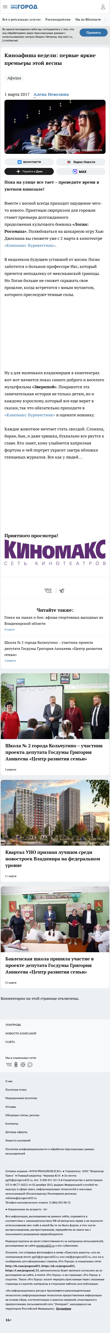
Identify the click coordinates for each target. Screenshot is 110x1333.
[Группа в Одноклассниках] (15, 1064)
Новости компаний (17, 1140)
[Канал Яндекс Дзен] (29, 171)
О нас (9, 1081)
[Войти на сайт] (103, 6)
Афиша (14, 78)
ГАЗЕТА (10, 1042)
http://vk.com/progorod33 (22, 1266)
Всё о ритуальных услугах (21, 19)
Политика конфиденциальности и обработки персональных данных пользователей (49, 1151)
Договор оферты (16, 1132)
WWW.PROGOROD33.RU (45, 1171)
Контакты (11, 1123)
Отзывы (10, 1106)
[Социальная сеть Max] (81, 171)
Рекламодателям (58, 19)
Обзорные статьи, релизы (22, 1115)
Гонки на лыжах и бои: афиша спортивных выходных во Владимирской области (55, 624)
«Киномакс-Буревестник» (29, 245)
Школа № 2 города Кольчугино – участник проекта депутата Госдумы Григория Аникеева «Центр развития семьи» (55, 652)
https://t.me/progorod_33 (22, 1270)
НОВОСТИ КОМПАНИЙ (20, 1033)
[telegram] (63, 590)
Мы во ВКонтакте (88, 19)
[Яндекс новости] (81, 162)
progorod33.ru (45, 1245)
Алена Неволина (51, 94)
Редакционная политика (21, 1098)
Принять (93, 32)
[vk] (48, 590)
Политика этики (15, 1089)
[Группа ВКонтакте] (29, 162)
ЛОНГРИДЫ (13, 1024)
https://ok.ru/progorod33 (58, 1266)
